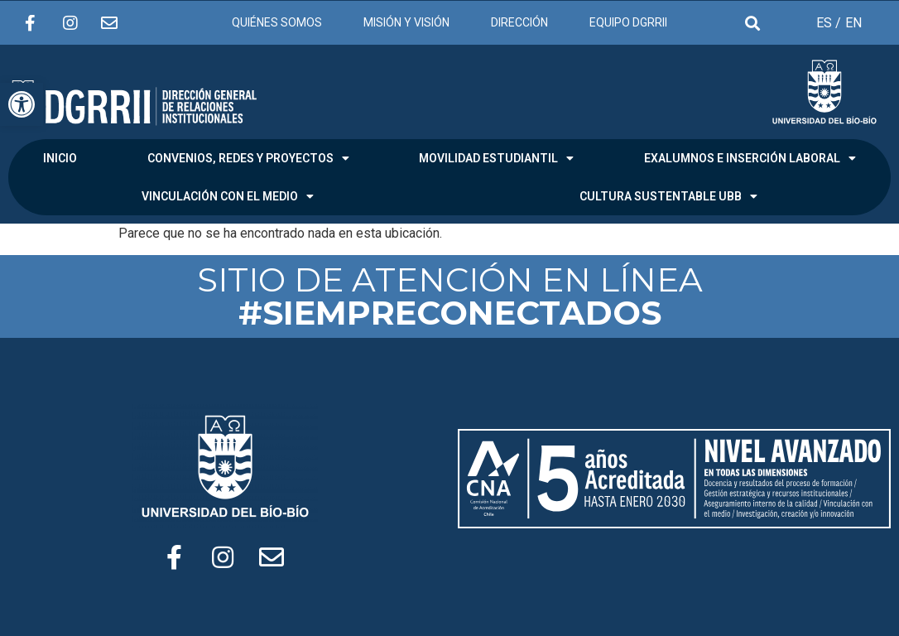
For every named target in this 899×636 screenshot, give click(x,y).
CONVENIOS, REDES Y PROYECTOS (248, 158)
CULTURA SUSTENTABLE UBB (668, 196)
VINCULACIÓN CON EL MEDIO (228, 196)
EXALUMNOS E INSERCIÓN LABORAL (750, 158)
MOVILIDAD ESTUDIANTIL (496, 158)
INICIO (60, 158)
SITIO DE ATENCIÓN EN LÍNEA (450, 296)
